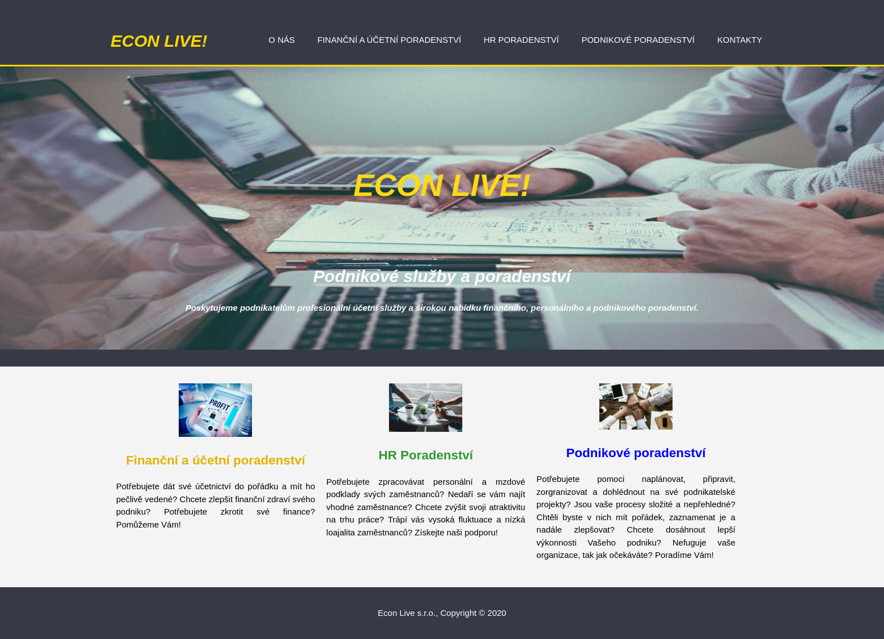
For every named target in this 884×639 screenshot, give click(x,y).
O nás (281, 39)
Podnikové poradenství (638, 39)
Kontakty (739, 39)
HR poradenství (521, 39)
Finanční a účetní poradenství (389, 39)
